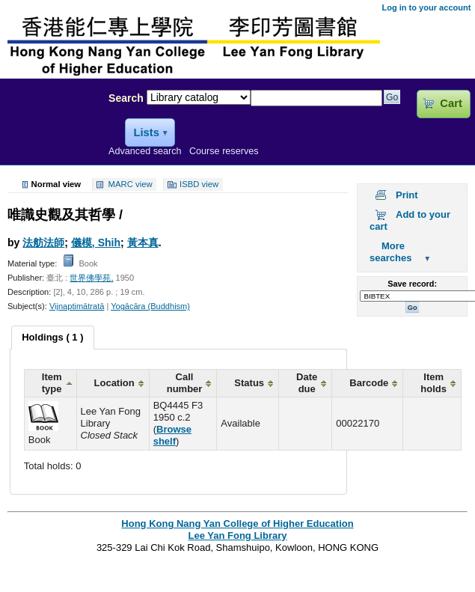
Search (126, 98)
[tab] (52, 338)
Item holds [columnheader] (433, 382)
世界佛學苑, (91, 277)
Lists (146, 132)
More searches (390, 251)
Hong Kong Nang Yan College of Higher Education (237, 523)
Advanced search (145, 151)
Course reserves (224, 151)
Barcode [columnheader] (368, 382)
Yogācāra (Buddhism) (150, 306)
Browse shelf (172, 435)
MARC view (130, 184)
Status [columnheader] (249, 382)
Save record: (412, 283)
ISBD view (199, 184)
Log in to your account (426, 7)
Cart (451, 103)
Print (407, 195)
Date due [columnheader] (306, 382)
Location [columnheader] (114, 382)
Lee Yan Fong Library (50, 130)
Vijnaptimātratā (76, 306)
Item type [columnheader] (52, 382)
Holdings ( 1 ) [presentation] (52, 337)
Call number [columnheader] (185, 382)
